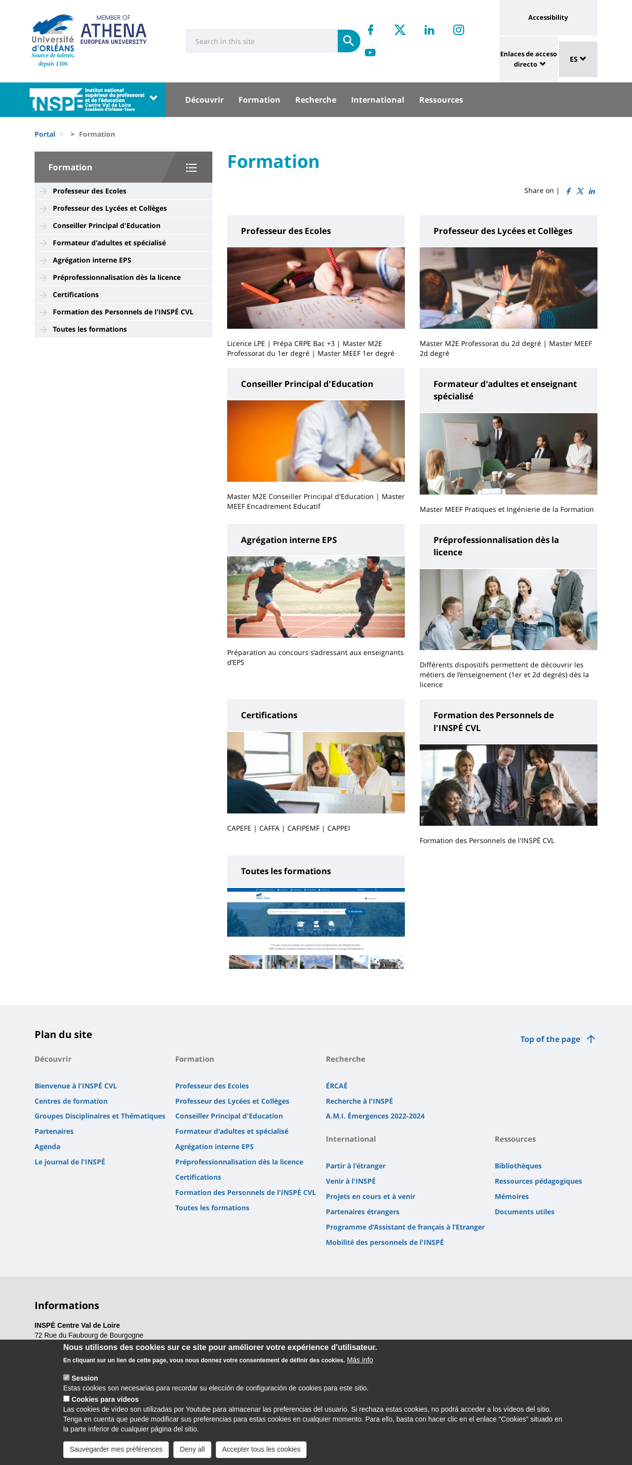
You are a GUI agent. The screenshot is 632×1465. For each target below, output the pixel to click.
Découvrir (204, 99)
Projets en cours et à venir (370, 1196)
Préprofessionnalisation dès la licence (117, 277)
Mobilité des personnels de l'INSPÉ (385, 1242)
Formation (259, 99)
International (377, 99)
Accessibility (548, 17)
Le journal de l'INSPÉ (70, 1161)
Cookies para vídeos (105, 1403)
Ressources (441, 99)
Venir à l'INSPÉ (351, 1181)
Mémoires (512, 1196)
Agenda (47, 1146)
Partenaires (54, 1131)
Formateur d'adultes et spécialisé (109, 242)
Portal (45, 134)
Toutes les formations (90, 329)
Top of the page (550, 1039)
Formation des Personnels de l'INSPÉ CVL (123, 311)
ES (578, 59)
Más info (360, 1363)
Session (85, 1382)
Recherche (315, 99)
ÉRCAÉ (337, 1085)
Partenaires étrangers (362, 1211)
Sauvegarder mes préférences (116, 1452)
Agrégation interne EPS (92, 260)
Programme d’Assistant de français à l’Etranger (405, 1227)
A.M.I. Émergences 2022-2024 (375, 1115)
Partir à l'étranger (356, 1165)
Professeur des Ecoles (89, 190)
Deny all (192, 1452)
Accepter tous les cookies (261, 1452)
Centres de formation (71, 1101)
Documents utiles (524, 1211)
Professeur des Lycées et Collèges (110, 208)
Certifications (76, 294)
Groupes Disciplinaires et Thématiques (100, 1115)
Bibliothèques (518, 1165)
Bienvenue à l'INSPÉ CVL (76, 1085)
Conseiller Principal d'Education (106, 225)
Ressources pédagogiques (538, 1181)
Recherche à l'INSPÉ (359, 1101)
